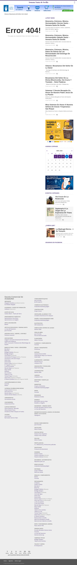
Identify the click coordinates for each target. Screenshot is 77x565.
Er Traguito (7, 365)
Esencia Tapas (8, 363)
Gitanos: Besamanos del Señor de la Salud (16, 14)
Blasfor (6, 324)
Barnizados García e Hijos (11, 418)
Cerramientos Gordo (10, 399)
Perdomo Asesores (9, 335)
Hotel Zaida (37, 357)
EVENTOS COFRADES (52, 193)
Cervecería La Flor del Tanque (12, 358)
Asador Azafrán (38, 484)
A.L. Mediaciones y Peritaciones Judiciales (45, 444)
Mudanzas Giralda (39, 397)
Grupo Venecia (8, 390)
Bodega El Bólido (9, 352)
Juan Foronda (8, 330)
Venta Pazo (7, 377)
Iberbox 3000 (37, 329)
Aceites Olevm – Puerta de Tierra (13, 314)
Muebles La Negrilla (39, 403)
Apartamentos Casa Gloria (11, 318)
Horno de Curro (9, 391)
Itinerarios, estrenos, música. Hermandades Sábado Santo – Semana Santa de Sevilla (57, 37)
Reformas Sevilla (38, 472)
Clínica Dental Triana (10, 410)
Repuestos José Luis (39, 461)
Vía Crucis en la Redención (62, 198)
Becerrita (7, 350)
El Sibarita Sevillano (10, 379)
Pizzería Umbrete (38, 455)
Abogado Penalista (9, 303)
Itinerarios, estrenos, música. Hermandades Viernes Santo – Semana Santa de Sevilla (57, 23)
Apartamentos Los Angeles (11, 320)
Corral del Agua (38, 494)
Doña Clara (7, 360)
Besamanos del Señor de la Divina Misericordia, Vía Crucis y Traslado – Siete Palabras (58, 80)
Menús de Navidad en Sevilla (41, 519)
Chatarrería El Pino (9, 404)
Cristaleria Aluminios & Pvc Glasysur (43, 315)
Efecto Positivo (38, 429)
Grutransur (37, 349)
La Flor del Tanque (39, 503)
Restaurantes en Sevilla (40, 518)
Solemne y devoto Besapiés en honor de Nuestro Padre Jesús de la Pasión (59, 93)
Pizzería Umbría (38, 457)
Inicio (5, 561)
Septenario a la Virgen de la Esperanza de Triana (63, 211)
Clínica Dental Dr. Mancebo (12, 408)
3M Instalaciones (38, 325)
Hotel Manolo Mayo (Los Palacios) (43, 355)
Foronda (36, 344)
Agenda (11, 561)
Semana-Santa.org (39, 535)
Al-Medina (37, 483)
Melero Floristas (38, 340)
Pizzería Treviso (38, 454)
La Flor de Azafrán (9, 366)
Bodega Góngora (9, 354)
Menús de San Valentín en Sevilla (42, 521)
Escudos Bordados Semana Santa (43, 407)
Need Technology (38, 368)
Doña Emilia (8, 362)
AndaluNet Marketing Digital (41, 306)
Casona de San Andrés (40, 354)
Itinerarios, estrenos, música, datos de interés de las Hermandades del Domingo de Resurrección (57, 53)
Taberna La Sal (8, 374)
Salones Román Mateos (11, 395)
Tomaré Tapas (8, 376)
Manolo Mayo (8, 368)
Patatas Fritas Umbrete (40, 435)
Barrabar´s (7, 349)
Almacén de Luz (38, 361)
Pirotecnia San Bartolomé (41, 449)
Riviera (6, 385)
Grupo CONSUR (38, 470)
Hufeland (7, 309)
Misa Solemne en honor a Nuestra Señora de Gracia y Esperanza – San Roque (59, 107)
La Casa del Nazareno (10, 329)
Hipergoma (37, 415)
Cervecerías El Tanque (10, 357)
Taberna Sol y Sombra (40, 510)
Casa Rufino (8, 355)
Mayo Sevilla (8, 370)
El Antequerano (38, 545)
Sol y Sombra (8, 373)
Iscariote (7, 384)
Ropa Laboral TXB (39, 525)
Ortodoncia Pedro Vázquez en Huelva (14, 411)
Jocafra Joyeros (38, 302)
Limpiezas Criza (38, 377)
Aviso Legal (18, 561)
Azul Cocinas (8, 416)
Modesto (7, 371)
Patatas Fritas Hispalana (40, 434)
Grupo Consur (38, 311)
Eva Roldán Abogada (10, 304)
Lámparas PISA (38, 363)
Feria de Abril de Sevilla (40, 335)
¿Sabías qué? (50, 225)
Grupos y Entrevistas (39, 386)
